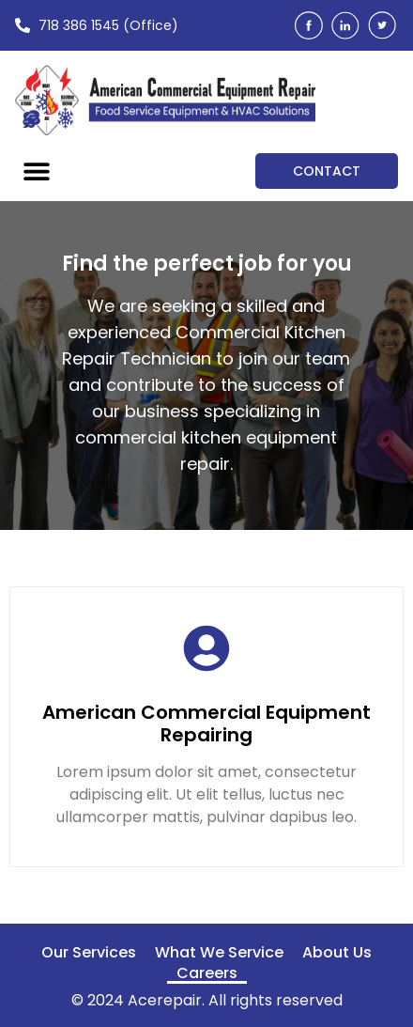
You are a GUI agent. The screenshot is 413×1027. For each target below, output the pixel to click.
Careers (206, 973)
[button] (36, 170)
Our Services (88, 952)
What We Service (219, 952)
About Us (337, 952)
